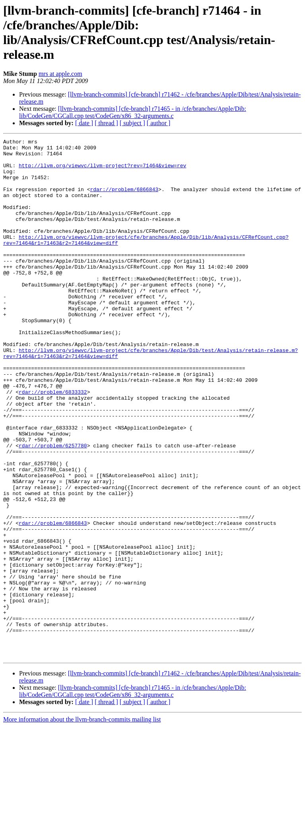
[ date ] (84, 123)
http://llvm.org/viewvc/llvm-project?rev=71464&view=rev (102, 171)
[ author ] (159, 123)
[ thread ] (106, 123)
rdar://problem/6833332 (53, 443)
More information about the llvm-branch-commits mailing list (82, 823)
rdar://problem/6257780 (53, 507)
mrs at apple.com (60, 73)
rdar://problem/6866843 (124, 199)
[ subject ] (132, 123)
